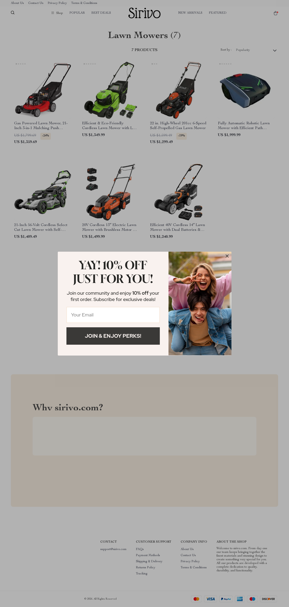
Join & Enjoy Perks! (113, 336)
